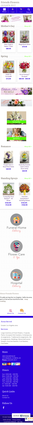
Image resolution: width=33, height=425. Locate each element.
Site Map (20, 424)
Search (26, 12)
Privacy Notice (17, 422)
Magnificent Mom (25, 45)
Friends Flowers (10, 2)
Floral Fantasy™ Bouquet (25, 76)
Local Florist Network (10, 424)
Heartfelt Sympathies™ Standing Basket (24, 199)
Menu (6, 12)
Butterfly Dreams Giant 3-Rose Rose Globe (25, 167)
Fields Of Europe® (8, 75)
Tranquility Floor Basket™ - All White (8, 199)
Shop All (28, 26)
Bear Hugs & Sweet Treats (8, 46)
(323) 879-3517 (8, 5)
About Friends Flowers (9, 294)
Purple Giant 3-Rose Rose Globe (8, 166)
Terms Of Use (7, 422)
